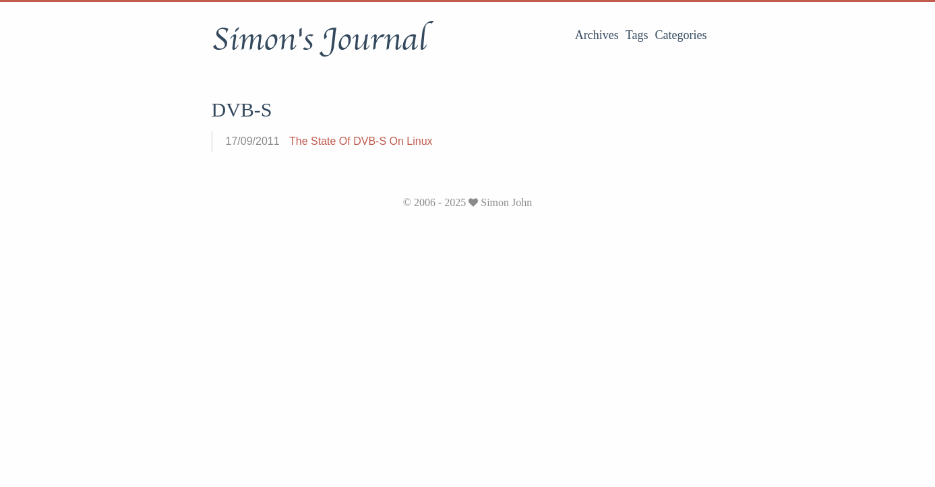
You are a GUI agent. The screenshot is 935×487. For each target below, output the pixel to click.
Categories (681, 35)
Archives (597, 35)
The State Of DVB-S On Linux (361, 141)
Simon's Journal (319, 40)
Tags (637, 35)
